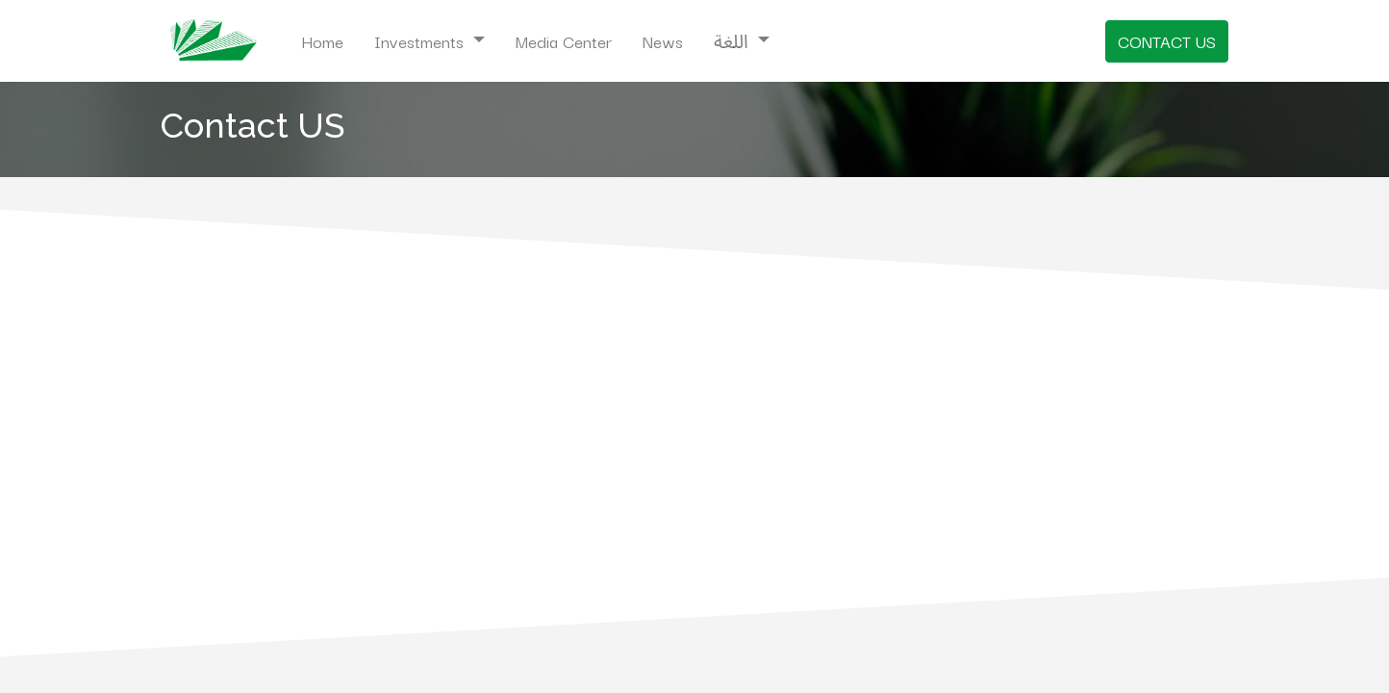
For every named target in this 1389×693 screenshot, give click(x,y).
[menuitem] (322, 41)
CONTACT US (1167, 41)
